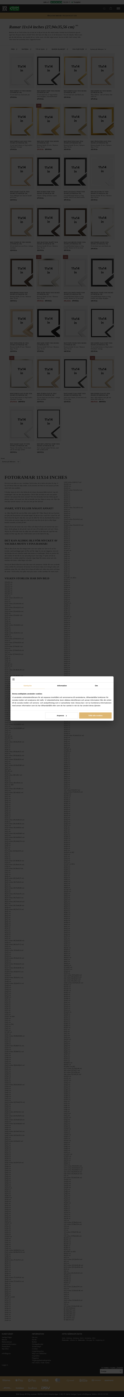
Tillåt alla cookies (95, 715)
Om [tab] (96, 685)
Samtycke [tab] (28, 685)
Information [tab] (62, 685)
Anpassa (62, 715)
